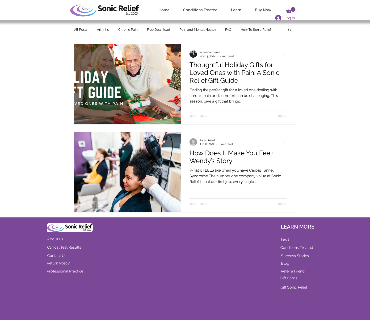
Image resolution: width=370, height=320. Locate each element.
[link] (290, 10)
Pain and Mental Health (198, 29)
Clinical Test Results (64, 247)
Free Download (158, 29)
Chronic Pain (128, 29)
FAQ (228, 29)
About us (55, 239)
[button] (290, 30)
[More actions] (286, 54)
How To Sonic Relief (256, 29)
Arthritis (103, 29)
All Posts (81, 29)
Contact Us (57, 255)
